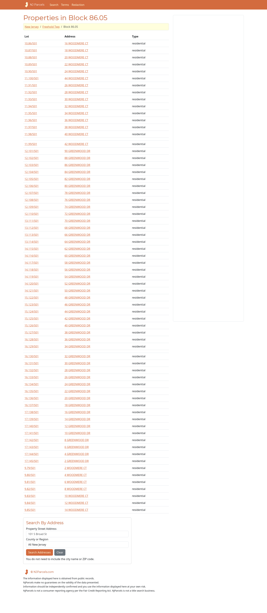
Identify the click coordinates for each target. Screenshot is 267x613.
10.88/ (31, 57)
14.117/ (32, 263)
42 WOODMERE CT (76, 144)
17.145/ (32, 461)
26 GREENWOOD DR (77, 377)
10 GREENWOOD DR (77, 433)
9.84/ (30, 503)
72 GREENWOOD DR (77, 214)
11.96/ (31, 120)
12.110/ (32, 214)
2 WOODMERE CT (76, 468)
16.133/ (32, 377)
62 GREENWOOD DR (77, 249)
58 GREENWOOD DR (77, 263)
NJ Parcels (33, 4)
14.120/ (32, 283)
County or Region (37, 539)
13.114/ (32, 242)
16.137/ (32, 405)
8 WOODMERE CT (76, 489)
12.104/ (32, 172)
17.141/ (32, 433)
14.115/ (32, 249)
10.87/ (31, 50)
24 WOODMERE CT (76, 71)
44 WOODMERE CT (76, 78)
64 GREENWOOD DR (77, 242)
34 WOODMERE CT (76, 113)
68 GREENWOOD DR (77, 228)
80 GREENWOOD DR (77, 186)
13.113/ (32, 235)
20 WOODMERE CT (76, 57)
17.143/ (32, 447)
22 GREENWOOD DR (77, 391)
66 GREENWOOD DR (77, 235)
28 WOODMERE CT (76, 92)
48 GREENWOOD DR (77, 297)
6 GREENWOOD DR (77, 447)
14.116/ (32, 256)
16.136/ (32, 398)
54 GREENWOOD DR (77, 276)
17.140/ (32, 426)
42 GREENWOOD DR (77, 318)
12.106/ (32, 186)
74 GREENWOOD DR (77, 207)
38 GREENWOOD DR (77, 332)
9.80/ (30, 475)
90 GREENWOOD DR (77, 151)
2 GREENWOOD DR (77, 461)
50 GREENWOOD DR (77, 290)
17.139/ (32, 419)
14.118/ (32, 270)
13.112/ (32, 228)
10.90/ (31, 71)
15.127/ (32, 332)
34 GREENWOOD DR (77, 346)
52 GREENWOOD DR (77, 283)
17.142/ (32, 440)
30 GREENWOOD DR (77, 363)
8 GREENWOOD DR (77, 440)
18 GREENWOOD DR (77, 405)
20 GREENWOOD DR (77, 398)
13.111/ (32, 221)
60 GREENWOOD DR (77, 256)
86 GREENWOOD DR (77, 165)
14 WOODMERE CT (76, 510)
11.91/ (31, 85)
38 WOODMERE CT (76, 127)
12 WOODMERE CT (76, 503)
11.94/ (31, 106)
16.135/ (32, 391)
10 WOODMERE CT (76, 496)
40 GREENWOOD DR (77, 325)
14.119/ (32, 276)
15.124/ (32, 311)
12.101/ (32, 151)
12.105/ (32, 179)
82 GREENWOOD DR (77, 179)
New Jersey (32, 27)
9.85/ (30, 510)
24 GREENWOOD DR (77, 384)
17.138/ (32, 412)
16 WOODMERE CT (76, 43)
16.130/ (32, 356)
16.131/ (32, 363)
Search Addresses (39, 552)
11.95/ (31, 113)
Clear (60, 552)
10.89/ (31, 64)
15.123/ (32, 304)
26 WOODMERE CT (76, 85)
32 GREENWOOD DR (77, 356)
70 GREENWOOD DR (77, 221)
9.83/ (30, 496)
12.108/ (32, 200)
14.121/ (32, 290)
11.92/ (31, 92)
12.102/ (32, 158)
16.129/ (32, 346)
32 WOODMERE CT (76, 106)
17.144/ (32, 454)
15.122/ (32, 297)
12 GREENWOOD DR (77, 426)
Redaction (78, 5)
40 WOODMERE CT (76, 134)
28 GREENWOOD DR (77, 370)
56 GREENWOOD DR (77, 270)
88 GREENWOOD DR (77, 158)
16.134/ (32, 384)
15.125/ (32, 318)
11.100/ (32, 78)
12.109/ (32, 207)
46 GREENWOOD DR (77, 304)
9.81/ (30, 482)
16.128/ (32, 339)
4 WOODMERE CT (76, 475)
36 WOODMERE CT (76, 120)
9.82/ (30, 489)
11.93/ (31, 99)
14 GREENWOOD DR (77, 419)
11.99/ (31, 144)
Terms (65, 5)
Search (54, 5)
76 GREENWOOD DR (77, 200)
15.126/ (32, 325)
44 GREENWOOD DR (77, 311)
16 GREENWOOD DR (77, 412)
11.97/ (31, 127)
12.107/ (32, 193)
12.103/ (32, 165)
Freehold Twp (51, 27)
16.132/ (32, 370)
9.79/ (30, 468)
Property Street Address (41, 529)
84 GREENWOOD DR (77, 172)
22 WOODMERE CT (76, 64)
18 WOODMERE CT (76, 50)
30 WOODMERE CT (76, 99)
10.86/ (31, 43)
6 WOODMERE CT (76, 482)
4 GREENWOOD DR (77, 454)
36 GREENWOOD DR (77, 339)
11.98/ (31, 134)
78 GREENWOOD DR (77, 193)
